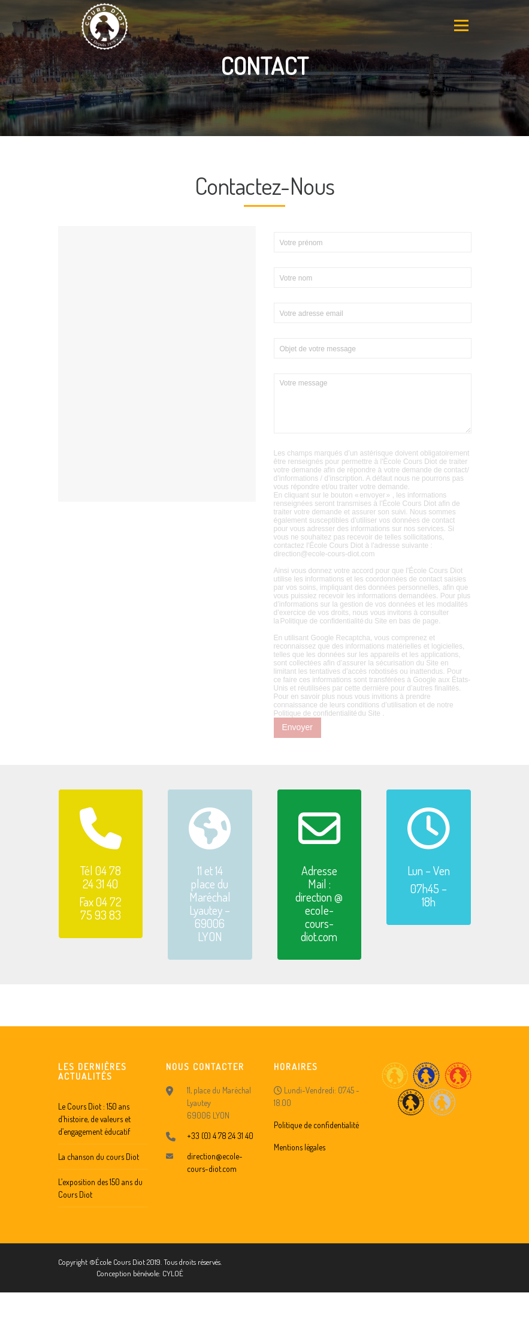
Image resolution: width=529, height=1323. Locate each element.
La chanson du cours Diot (98, 1157)
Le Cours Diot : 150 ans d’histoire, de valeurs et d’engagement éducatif (94, 1119)
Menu (460, 25)
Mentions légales (299, 1147)
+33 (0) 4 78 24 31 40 (220, 1136)
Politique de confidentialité (316, 1125)
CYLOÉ (172, 1273)
